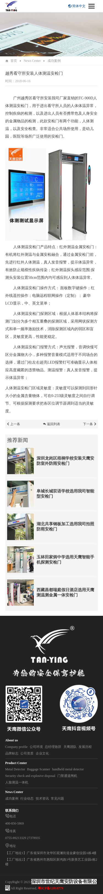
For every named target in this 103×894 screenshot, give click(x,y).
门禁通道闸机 (67, 776)
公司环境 (36, 747)
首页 (13, 61)
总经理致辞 (53, 747)
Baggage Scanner (38, 769)
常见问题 (57, 798)
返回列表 (51, 426)
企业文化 (42, 753)
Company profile (16, 747)
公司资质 (27, 753)
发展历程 (85, 747)
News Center (32, 61)
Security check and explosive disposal (30, 776)
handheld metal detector (68, 769)
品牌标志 (11, 753)
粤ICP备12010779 (50, 888)
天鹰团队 (70, 747)
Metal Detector (15, 769)
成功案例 (54, 61)
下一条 (90, 426)
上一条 (13, 426)
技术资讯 (42, 798)
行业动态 (27, 798)
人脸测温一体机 (16, 782)
